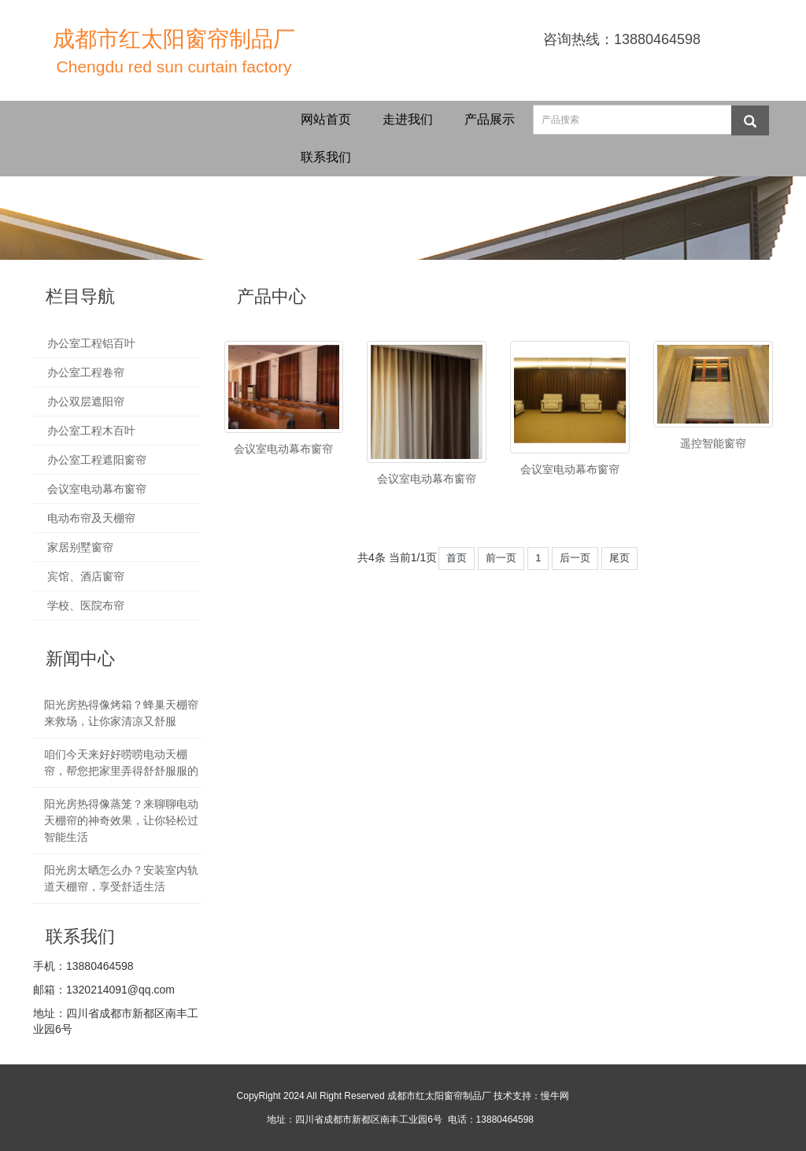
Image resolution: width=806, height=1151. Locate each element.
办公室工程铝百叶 (91, 343)
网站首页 (326, 119)
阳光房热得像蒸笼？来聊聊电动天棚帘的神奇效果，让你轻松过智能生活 (121, 820)
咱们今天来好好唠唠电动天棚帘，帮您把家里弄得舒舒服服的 (121, 762)
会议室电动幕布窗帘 (283, 448)
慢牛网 (555, 1095)
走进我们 (408, 119)
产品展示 (489, 119)
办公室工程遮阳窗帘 (96, 459)
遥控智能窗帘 (713, 443)
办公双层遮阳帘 (85, 401)
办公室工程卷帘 (85, 372)
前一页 (501, 558)
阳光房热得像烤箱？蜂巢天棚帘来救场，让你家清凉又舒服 (121, 712)
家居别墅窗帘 (80, 547)
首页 (456, 558)
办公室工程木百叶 (91, 430)
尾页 (619, 558)
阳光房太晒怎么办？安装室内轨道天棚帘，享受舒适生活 (121, 878)
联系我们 (326, 157)
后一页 (575, 558)
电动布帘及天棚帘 (91, 518)
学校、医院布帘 (85, 605)
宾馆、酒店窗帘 (85, 576)
